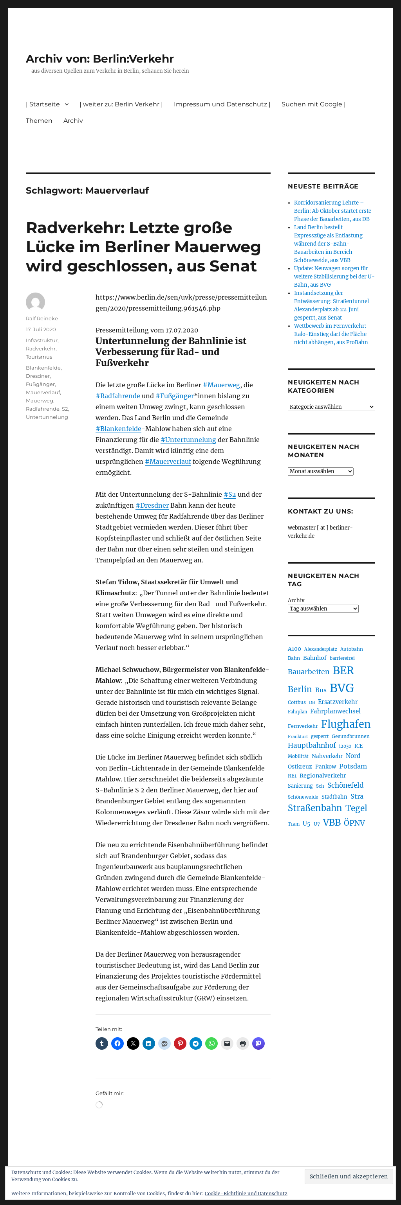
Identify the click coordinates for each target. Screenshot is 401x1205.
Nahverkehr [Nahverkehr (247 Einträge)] (327, 756)
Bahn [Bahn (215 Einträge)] (294, 658)
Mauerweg (39, 400)
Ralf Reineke (42, 318)
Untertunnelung (47, 417)
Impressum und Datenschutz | (222, 104)
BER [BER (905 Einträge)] (343, 670)
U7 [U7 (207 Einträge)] (317, 824)
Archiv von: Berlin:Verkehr (100, 58)
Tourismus (39, 357)
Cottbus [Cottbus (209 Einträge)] (297, 702)
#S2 (230, 494)
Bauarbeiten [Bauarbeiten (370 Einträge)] (309, 672)
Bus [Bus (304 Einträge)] (321, 690)
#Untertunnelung (188, 440)
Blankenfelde (43, 368)
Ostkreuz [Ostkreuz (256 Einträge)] (300, 766)
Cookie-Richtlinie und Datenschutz (246, 1193)
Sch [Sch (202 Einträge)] (320, 786)
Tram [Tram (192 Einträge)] (294, 824)
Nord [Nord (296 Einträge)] (353, 756)
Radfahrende (43, 409)
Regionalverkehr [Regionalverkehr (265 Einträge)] (323, 775)
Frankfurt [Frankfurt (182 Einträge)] (298, 736)
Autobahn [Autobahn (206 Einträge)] (351, 649)
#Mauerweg (221, 385)
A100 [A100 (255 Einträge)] (294, 648)
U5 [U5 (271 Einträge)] (307, 823)
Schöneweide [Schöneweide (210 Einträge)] (303, 797)
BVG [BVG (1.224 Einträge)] (342, 688)
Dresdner (38, 376)
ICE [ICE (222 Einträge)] (358, 746)
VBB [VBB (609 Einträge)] (332, 822)
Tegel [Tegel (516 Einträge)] (356, 808)
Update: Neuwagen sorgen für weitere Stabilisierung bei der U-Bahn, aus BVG (334, 276)
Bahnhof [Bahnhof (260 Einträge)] (315, 657)
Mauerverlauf (43, 392)
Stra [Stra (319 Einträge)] (356, 796)
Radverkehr (41, 348)
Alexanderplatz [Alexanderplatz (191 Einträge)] (320, 649)
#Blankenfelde (118, 429)
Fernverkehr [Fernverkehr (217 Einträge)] (303, 726)
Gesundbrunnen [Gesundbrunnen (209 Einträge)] (351, 736)
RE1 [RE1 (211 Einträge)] (292, 776)
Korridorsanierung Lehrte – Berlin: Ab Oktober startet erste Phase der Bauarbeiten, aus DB (332, 211)
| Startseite (43, 104)
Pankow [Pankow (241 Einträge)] (325, 766)
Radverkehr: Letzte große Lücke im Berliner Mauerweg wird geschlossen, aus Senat (143, 246)
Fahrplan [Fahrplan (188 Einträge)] (297, 712)
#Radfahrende (118, 396)
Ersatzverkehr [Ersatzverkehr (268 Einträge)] (338, 702)
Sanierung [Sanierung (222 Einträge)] (300, 786)
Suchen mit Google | (314, 104)
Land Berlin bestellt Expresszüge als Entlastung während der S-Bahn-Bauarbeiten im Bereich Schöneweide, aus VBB (328, 244)
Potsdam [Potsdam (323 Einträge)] (353, 766)
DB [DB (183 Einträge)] (312, 702)
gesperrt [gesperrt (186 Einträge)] (320, 736)
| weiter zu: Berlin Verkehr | (121, 104)
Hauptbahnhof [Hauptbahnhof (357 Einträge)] (312, 745)
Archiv (73, 120)
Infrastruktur (42, 340)
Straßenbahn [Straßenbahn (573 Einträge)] (315, 808)
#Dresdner (152, 505)
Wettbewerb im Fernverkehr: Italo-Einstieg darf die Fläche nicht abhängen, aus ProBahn (331, 334)
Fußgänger (40, 384)
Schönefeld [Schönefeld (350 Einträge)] (345, 785)
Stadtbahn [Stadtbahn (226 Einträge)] (334, 797)
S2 (65, 409)
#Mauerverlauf (168, 461)
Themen (39, 120)
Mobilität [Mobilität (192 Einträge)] (298, 756)
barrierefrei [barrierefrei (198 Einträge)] (342, 658)
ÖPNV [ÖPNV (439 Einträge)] (354, 823)
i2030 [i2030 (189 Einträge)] (345, 746)
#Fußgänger (174, 396)
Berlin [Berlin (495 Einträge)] (300, 689)
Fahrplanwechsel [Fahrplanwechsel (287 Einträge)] (335, 711)
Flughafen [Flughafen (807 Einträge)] (346, 724)
